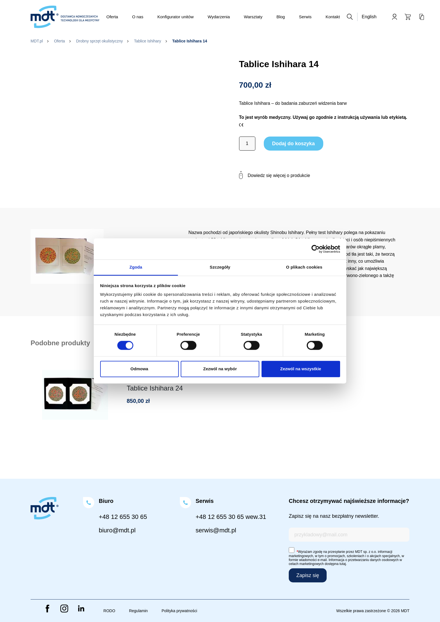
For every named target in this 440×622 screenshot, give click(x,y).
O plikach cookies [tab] (304, 267)
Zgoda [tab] (135, 267)
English (369, 16)
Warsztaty (253, 16)
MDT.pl (37, 41)
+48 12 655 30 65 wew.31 (231, 516)
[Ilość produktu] (247, 144)
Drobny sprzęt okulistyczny (99, 41)
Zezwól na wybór (220, 368)
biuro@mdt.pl (117, 530)
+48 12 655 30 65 (123, 516)
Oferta (112, 16)
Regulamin (138, 611)
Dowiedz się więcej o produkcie (274, 175)
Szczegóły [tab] (220, 267)
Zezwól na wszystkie (300, 368)
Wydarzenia (219, 16)
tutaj (343, 564)
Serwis (305, 16)
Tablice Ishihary (147, 41)
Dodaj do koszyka (293, 143)
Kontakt (333, 16)
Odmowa (139, 368)
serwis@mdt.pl (216, 530)
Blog (280, 16)
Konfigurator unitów (175, 16)
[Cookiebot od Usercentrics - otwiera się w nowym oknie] (315, 249)
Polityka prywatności (179, 611)
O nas (137, 16)
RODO (109, 611)
